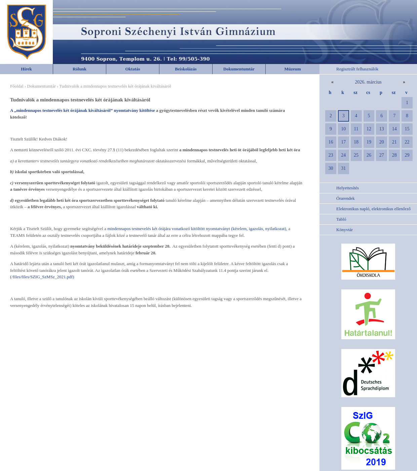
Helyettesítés (347, 187)
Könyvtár (344, 229)
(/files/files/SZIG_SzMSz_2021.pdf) (42, 276)
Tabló (341, 219)
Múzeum (292, 68)
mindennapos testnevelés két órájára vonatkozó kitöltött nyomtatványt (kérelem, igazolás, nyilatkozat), (196, 228)
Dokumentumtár (239, 68)
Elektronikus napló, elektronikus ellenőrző (373, 208)
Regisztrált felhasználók (357, 68)
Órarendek (345, 198)
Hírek (26, 68)
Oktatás (132, 68)
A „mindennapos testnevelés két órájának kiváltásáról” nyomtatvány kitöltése (83, 110)
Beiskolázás (185, 68)
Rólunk (79, 68)
